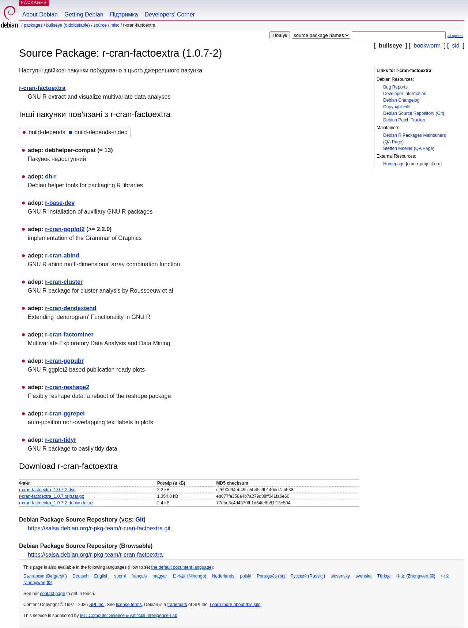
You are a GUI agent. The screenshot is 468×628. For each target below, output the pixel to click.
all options (455, 36)
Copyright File (396, 106)
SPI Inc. (97, 604)
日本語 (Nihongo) (189, 576)
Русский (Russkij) (307, 576)
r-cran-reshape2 (67, 387)
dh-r (50, 176)
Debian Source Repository (408, 113)
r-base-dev (60, 203)
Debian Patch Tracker (404, 120)
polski (245, 576)
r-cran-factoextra (42, 88)
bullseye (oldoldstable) (68, 25)
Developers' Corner (170, 14)
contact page (52, 593)
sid (455, 45)
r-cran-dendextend (70, 308)
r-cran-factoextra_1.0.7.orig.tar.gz (51, 496)
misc (115, 25)
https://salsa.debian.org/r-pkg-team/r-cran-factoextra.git (99, 528)
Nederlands (223, 576)
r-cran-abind (62, 255)
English (101, 576)
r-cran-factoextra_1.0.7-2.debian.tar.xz (56, 502)
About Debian (40, 14)
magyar (159, 576)
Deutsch (80, 576)
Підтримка (124, 14)
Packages (33, 25)
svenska (363, 576)
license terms (129, 604)
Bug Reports (395, 87)
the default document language (181, 567)
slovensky (340, 576)
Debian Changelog (401, 100)
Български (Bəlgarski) (45, 576)
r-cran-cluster (64, 282)
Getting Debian (83, 14)
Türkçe (384, 576)
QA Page (393, 141)
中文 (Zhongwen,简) (415, 576)
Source (100, 25)
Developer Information (404, 93)
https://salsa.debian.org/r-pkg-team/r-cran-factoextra (95, 555)
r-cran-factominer (69, 334)
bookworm (427, 45)
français (139, 576)
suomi (120, 576)
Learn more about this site (235, 604)
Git (439, 113)
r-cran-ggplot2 (64, 229)
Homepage (394, 163)
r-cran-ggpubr (64, 361)
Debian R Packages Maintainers (414, 135)
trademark (177, 604)
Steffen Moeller (398, 148)
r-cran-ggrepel (64, 413)
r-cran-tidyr (60, 440)
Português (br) (271, 576)
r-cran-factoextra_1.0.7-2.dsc (47, 489)
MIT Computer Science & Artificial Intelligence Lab (128, 615)
